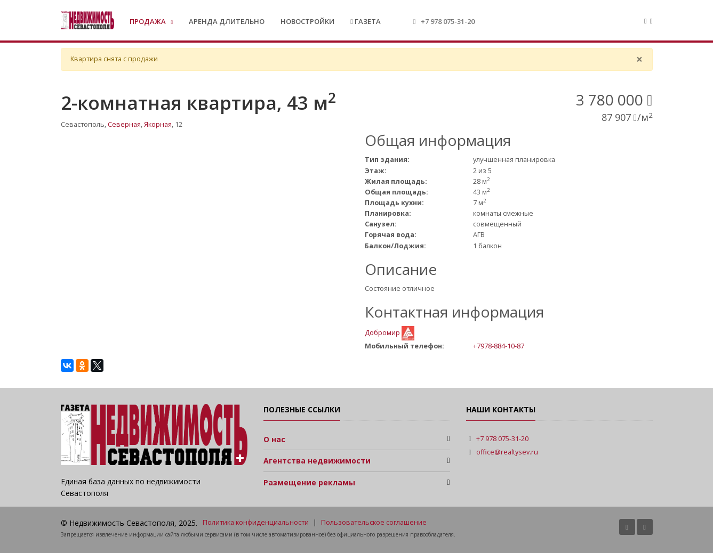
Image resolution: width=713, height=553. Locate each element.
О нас (274, 439)
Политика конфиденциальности (256, 522)
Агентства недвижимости (317, 461)
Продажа (148, 21)
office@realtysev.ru (507, 452)
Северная (124, 124)
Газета (365, 21)
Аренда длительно (227, 21)
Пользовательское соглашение (374, 522)
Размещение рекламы (309, 482)
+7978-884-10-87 (498, 346)
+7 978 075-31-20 (448, 21)
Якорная (158, 124)
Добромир (383, 332)
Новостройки (307, 21)
